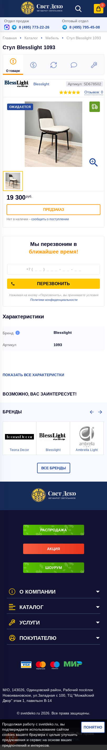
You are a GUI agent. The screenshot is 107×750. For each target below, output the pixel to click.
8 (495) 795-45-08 (84, 27)
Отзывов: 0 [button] (93, 92)
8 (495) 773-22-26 (34, 27)
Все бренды (53, 468)
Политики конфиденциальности (53, 300)
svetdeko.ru (48, 724)
